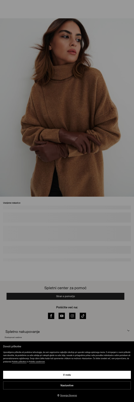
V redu (67, 374)
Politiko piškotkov (19, 362)
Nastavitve (67, 385)
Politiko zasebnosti (37, 362)
